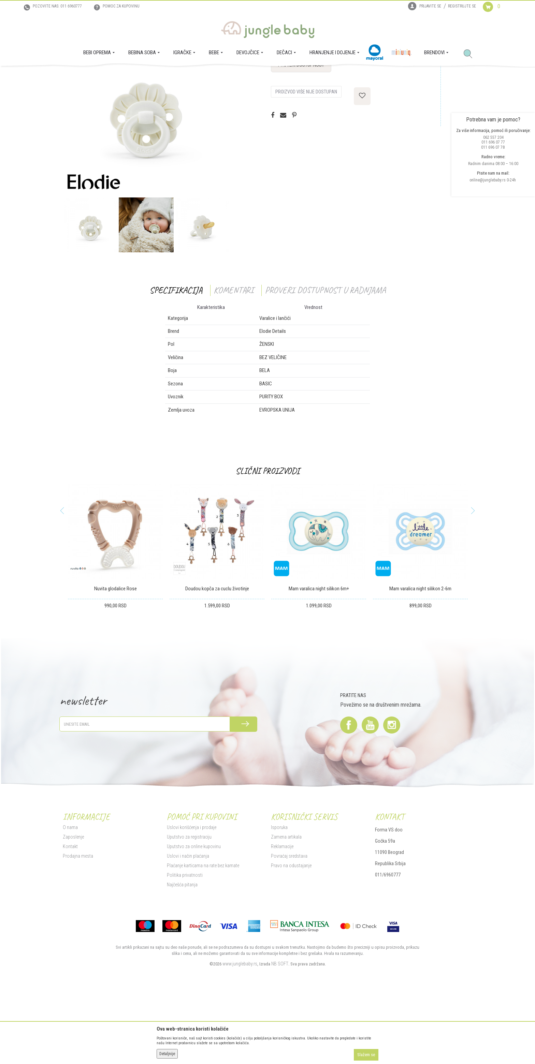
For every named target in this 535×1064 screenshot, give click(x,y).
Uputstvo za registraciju (189, 904)
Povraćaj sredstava (289, 923)
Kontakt (70, 913)
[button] (470, 54)
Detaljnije (167, 1053)
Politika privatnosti (185, 942)
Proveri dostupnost (301, 132)
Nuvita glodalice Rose (115, 656)
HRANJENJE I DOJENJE (128, 75)
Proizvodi (96, 75)
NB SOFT (279, 1031)
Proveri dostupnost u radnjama (325, 357)
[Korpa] (497, 13)
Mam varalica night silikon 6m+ (319, 656)
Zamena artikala (286, 904)
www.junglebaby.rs (239, 1031)
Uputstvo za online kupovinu (194, 913)
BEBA (157, 75)
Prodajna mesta (78, 923)
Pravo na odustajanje (291, 932)
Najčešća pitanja (182, 952)
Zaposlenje (73, 904)
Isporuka (279, 894)
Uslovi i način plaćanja (188, 923)
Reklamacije (282, 913)
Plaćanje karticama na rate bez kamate (203, 932)
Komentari (234, 357)
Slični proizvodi (267, 538)
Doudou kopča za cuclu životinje (217, 656)
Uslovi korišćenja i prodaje (191, 894)
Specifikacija (175, 357)
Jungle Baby (73, 75)
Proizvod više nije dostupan (306, 159)
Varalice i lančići (181, 75)
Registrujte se (462, 6)
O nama (70, 894)
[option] (146, 177)
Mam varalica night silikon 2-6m (420, 656)
